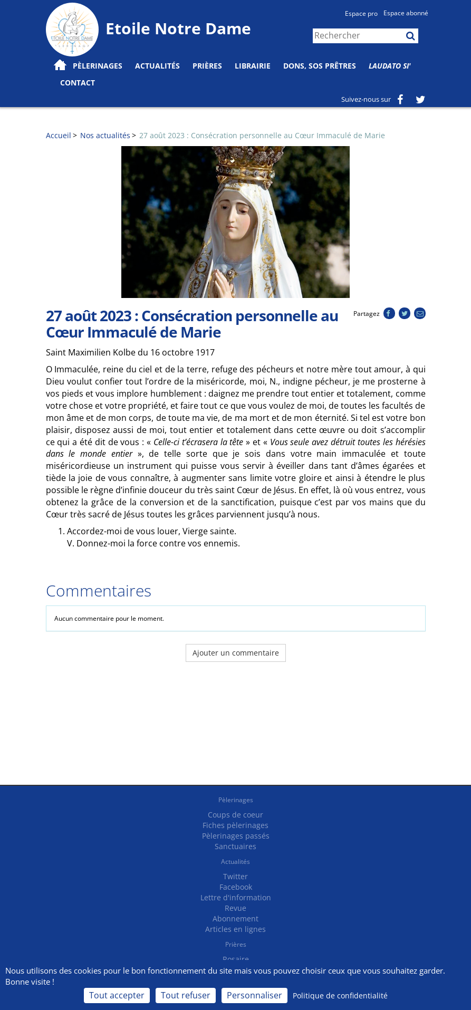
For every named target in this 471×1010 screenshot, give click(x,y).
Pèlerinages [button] (97, 66)
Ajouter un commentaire (236, 653)
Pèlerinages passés (236, 836)
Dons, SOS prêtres (319, 66)
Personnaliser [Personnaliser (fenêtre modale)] (254, 995)
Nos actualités (105, 135)
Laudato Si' (390, 66)
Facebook (235, 887)
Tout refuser (185, 995)
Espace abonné (405, 12)
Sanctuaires (235, 846)
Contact (77, 83)
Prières (207, 66)
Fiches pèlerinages (235, 825)
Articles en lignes (235, 929)
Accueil (58, 135)
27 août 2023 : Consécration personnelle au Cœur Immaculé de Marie (262, 135)
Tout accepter (117, 995)
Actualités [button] (157, 66)
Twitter (235, 876)
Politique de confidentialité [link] (340, 995)
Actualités (235, 861)
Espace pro (361, 13)
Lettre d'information (235, 897)
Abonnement (235, 918)
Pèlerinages (235, 799)
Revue (235, 908)
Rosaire (236, 959)
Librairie (253, 66)
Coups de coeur (235, 815)
